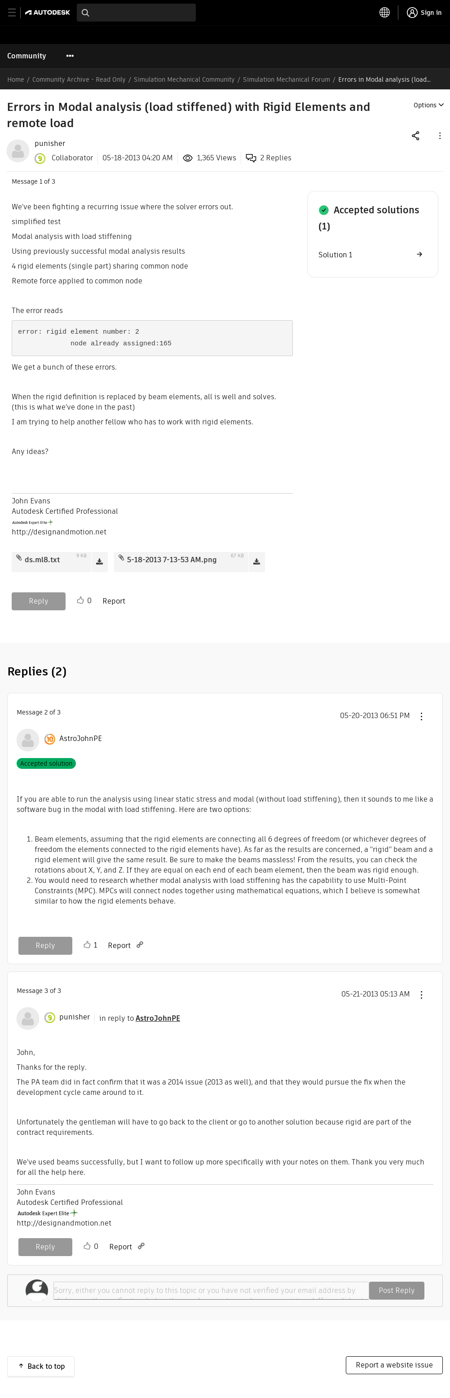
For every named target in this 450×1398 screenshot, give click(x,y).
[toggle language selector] (384, 12)
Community (26, 56)
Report (113, 601)
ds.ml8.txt (42, 560)
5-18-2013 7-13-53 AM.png (172, 560)
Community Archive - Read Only (79, 79)
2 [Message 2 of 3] (46, 712)
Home (15, 79)
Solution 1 (335, 255)
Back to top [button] (46, 1366)
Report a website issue (394, 1365)
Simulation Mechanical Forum (286, 79)
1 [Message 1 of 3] (41, 181)
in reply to (139, 1018)
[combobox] (136, 13)
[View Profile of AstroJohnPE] (80, 738)
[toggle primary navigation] (17, 12)
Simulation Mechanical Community (184, 79)
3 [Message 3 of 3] (46, 990)
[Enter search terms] (136, 13)
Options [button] (425, 105)
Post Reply (397, 1290)
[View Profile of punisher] (50, 143)
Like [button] (80, 600)
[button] (439, 135)
